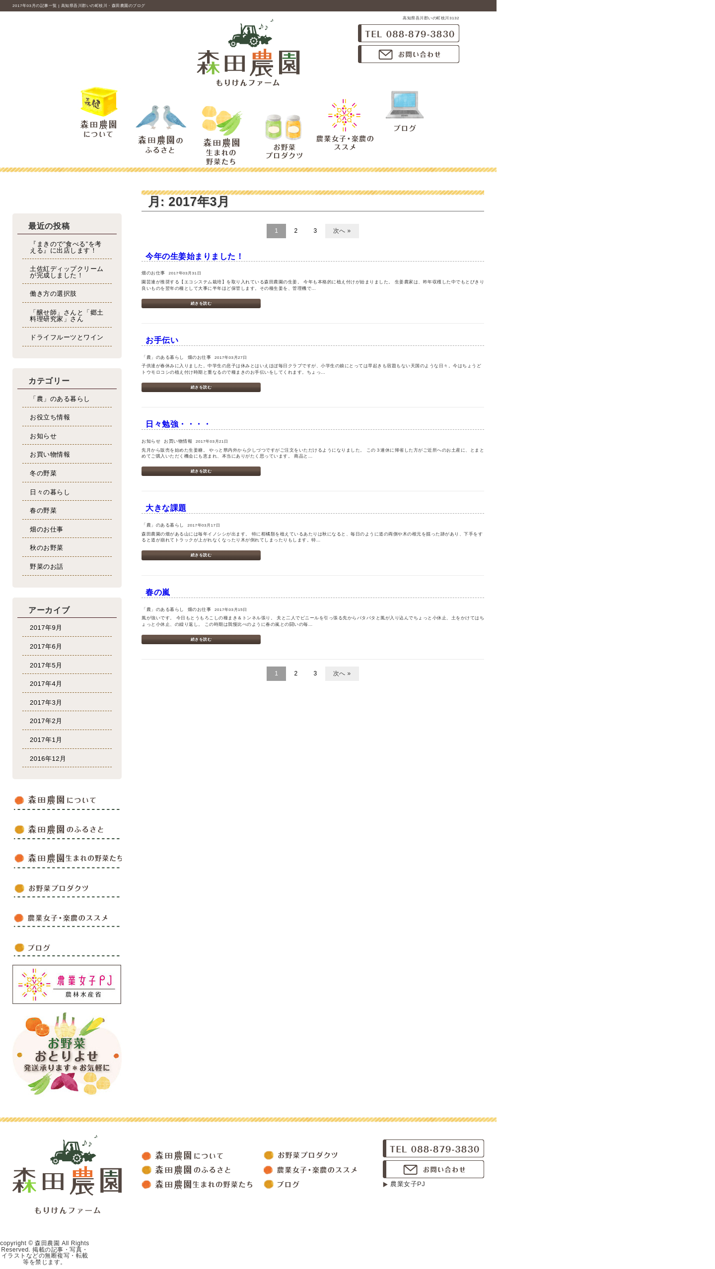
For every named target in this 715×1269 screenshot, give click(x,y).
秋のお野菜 (47, 547)
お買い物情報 (50, 454)
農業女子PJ (407, 1184)
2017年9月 (46, 627)
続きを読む (201, 303)
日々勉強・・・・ (178, 424)
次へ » (342, 230)
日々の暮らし (50, 492)
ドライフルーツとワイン (67, 337)
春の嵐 (157, 592)
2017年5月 (46, 665)
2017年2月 (46, 721)
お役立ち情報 (50, 417)
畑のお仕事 (47, 529)
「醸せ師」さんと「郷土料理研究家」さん (67, 316)
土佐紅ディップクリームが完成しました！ (67, 272)
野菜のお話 (47, 566)
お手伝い (161, 340)
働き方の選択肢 (53, 293)
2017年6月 (46, 646)
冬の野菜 (43, 473)
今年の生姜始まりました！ (194, 256)
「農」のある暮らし (60, 398)
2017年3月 (46, 702)
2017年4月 (46, 683)
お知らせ (43, 436)
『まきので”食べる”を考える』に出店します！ (66, 247)
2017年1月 (46, 739)
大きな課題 (166, 508)
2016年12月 (48, 758)
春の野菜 (43, 510)
